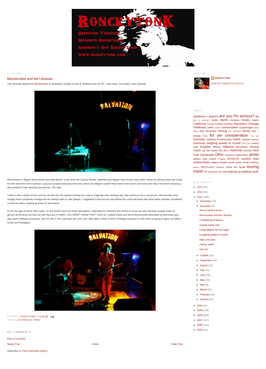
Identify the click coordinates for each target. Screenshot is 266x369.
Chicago (253, 123)
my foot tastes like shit (214, 150)
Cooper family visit (209, 225)
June (203, 275)
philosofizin (242, 155)
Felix (205, 136)
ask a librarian (201, 120)
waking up (234, 171)
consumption (230, 127)
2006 (200, 324)
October (204, 255)
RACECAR (233, 158)
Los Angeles (24, 320)
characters (240, 123)
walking (246, 171)
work (255, 171)
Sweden (220, 167)
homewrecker (224, 139)
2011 (200, 197)
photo (254, 154)
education (237, 131)
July (202, 270)
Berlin (224, 119)
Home (95, 344)
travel (198, 171)
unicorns (212, 171)
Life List (246, 143)
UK (205, 171)
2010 (200, 305)
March (203, 289)
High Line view (207, 239)
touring (253, 166)
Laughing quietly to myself (213, 234)
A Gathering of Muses (211, 220)
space (196, 167)
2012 (200, 192)
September (206, 260)
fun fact (255, 136)
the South (239, 167)
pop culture (209, 158)
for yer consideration (229, 135)
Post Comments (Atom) (34, 350)
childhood (199, 127)
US (219, 171)
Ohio (219, 154)
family (246, 130)
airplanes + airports (205, 116)
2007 (200, 320)
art (257, 116)
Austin (214, 120)
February (205, 294)
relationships (201, 162)
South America (251, 162)
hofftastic (211, 139)
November (206, 206)
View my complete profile (227, 84)
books (246, 119)
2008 (200, 315)
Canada (211, 124)
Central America (223, 123)
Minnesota (241, 146)
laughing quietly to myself (224, 143)
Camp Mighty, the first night (214, 229)
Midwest (228, 146)
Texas (229, 167)
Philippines (230, 155)
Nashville (236, 150)
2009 (200, 310)
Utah (224, 171)
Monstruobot (41, 83)
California (199, 123)
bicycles (235, 120)
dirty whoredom (208, 131)
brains (255, 120)
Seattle (223, 162)
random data (250, 158)
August (204, 265)
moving (254, 146)
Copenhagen (246, 127)
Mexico (217, 146)
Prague (221, 159)
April (202, 284)
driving (222, 130)
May (202, 279)
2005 (200, 329)
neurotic (247, 150)
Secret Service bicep (210, 210)
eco (230, 131)
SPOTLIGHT (208, 167)
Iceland (246, 139)
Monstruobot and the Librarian (215, 215)
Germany (199, 139)
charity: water (206, 244)
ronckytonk (223, 78)
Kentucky (199, 143)
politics (197, 158)
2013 (200, 187)
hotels (237, 139)
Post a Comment (16, 338)
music (37, 320)
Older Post (177, 344)
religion (214, 162)
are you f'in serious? (236, 116)
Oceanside (207, 154)
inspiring (255, 139)
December (206, 201)
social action (235, 162)
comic (218, 127)
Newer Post (13, 344)
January (204, 299)
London (255, 143)
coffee (210, 127)
